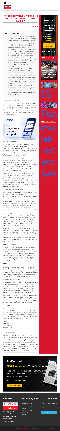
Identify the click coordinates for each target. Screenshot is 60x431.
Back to (54, 428)
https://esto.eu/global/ (14, 329)
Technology (25, 412)
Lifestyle (24, 414)
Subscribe (48, 412)
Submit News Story (49, 45)
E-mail (42, 407)
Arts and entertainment (28, 403)
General (24, 409)
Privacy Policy (11, 421)
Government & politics (28, 410)
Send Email (9, 325)
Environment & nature (27, 407)
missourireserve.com (24, 428)
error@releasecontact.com (16, 343)
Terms (4, 421)
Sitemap (5, 423)
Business (24, 405)
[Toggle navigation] (5, 3)
